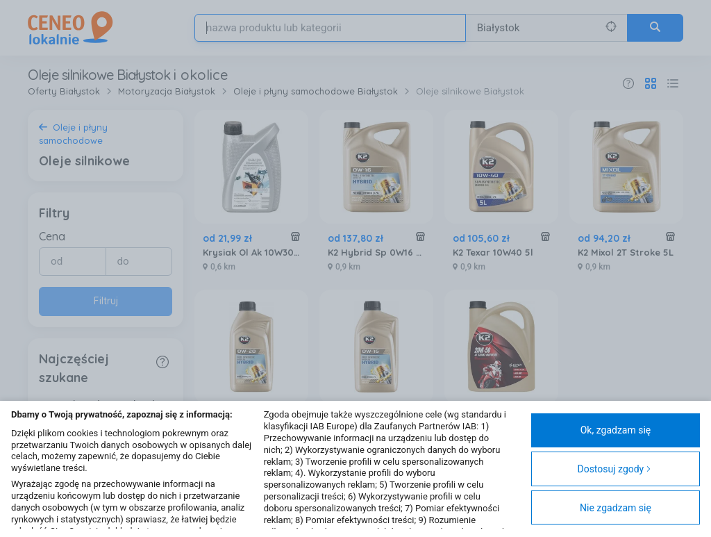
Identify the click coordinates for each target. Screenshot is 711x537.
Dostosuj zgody (614, 468)
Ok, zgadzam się (615, 430)
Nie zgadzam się (615, 507)
